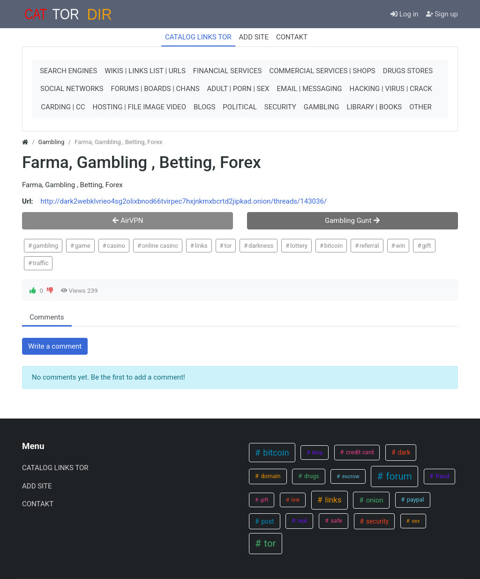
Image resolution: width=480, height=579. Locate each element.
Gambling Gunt (352, 220)
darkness (260, 245)
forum (398, 476)
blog (316, 452)
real (302, 520)
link (295, 499)
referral (369, 245)
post (267, 521)
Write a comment (55, 346)
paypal (414, 499)
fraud (441, 476)
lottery (299, 245)
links (201, 245)
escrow (350, 476)
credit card (359, 452)
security (377, 521)
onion (373, 500)
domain (269, 476)
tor (228, 245)
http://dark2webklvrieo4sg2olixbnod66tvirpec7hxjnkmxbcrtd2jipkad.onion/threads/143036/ (184, 201)
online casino (160, 245)
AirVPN (127, 220)
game (82, 245)
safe (335, 520)
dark (403, 452)
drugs (311, 476)
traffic (41, 263)
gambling (45, 245)
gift (426, 245)
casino (116, 245)
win (400, 245)
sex (415, 521)
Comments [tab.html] (47, 317)
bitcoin (333, 245)
